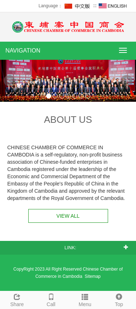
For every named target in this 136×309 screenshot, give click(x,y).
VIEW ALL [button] (68, 216)
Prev (9, 81)
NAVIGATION (22, 50)
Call (51, 299)
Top (119, 299)
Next (126, 81)
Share (17, 299)
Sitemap (93, 276)
